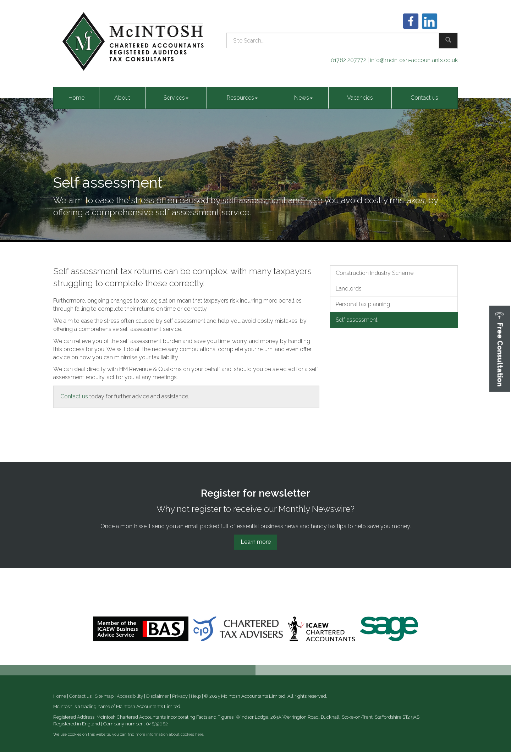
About (122, 97)
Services (176, 97)
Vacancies (360, 97)
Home (76, 97)
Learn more (256, 541)
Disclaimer (157, 696)
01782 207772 (348, 60)
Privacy (180, 696)
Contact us (424, 97)
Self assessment (357, 319)
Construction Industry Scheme (374, 273)
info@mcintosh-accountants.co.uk (414, 60)
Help (196, 696)
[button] (499, 349)
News (303, 97)
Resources (242, 97)
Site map (104, 696)
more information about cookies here (169, 734)
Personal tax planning (363, 304)
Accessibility (130, 696)
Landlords (349, 288)
